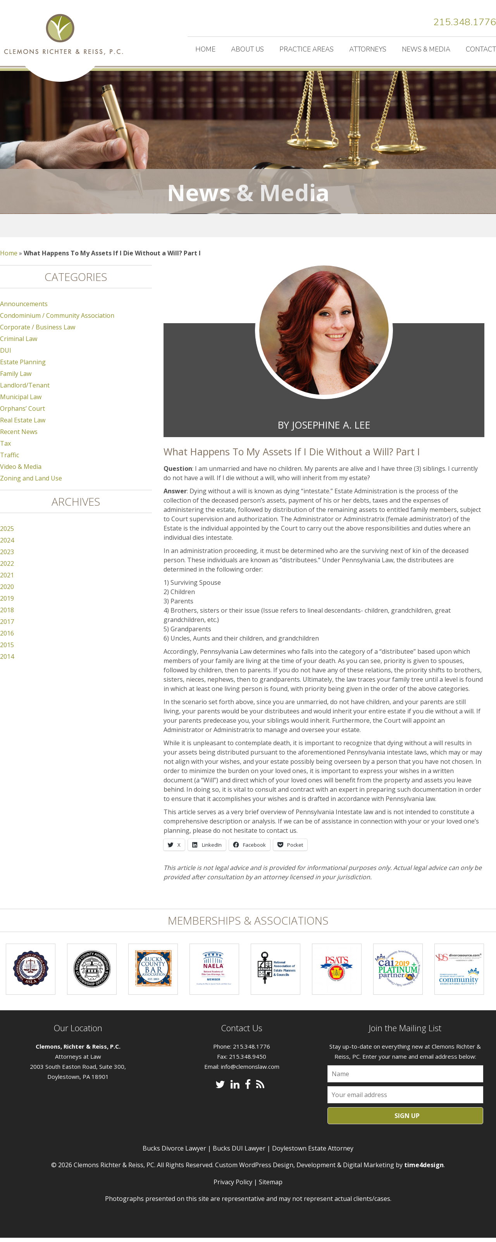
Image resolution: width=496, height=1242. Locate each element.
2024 (7, 544)
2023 (7, 556)
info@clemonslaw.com (250, 1071)
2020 (7, 591)
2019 (7, 602)
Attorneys (367, 49)
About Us (247, 49)
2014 (7, 660)
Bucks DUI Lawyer (239, 1152)
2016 (7, 637)
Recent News (19, 436)
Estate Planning (23, 366)
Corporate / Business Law (37, 331)
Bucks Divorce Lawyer (174, 1152)
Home (205, 49)
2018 (7, 614)
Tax (5, 447)
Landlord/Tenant (25, 389)
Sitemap (270, 1186)
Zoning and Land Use (31, 482)
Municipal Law (20, 401)
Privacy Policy (233, 1186)
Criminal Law (18, 343)
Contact (481, 49)
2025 (7, 533)
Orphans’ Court (22, 412)
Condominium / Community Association (57, 319)
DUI (5, 354)
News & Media (426, 49)
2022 (7, 567)
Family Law (15, 378)
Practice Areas (306, 49)
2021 (7, 579)
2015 (7, 649)
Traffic (9, 459)
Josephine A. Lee (331, 429)
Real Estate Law (22, 424)
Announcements (24, 308)
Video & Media (20, 471)
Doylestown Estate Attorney (312, 1152)
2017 (7, 626)
